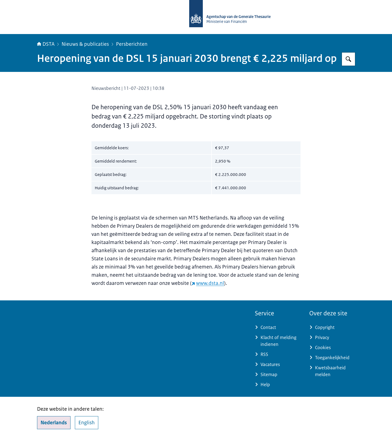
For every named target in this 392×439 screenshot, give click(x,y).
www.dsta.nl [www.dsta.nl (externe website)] (208, 283)
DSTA (45, 44)
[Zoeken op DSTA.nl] (348, 59)
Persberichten (132, 44)
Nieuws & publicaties (85, 44)
